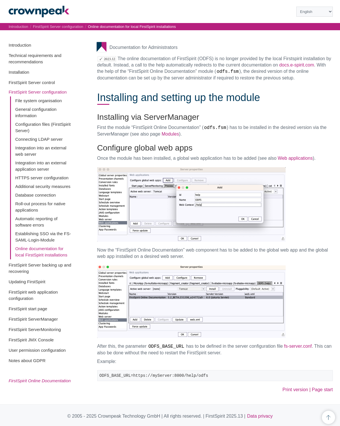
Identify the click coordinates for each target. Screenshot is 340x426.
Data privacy (260, 416)
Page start (322, 389)
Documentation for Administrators (144, 47)
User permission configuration (37, 350)
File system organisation (38, 100)
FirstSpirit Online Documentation (40, 380)
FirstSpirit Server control (32, 82)
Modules (170, 134)
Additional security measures (42, 186)
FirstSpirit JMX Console (31, 339)
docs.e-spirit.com (296, 64)
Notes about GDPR (27, 360)
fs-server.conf (298, 346)
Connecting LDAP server (39, 139)
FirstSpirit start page (28, 308)
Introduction (20, 45)
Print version (295, 389)
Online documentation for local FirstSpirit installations (132, 26)
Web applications (295, 158)
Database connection (35, 195)
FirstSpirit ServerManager (33, 319)
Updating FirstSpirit (27, 281)
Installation (19, 72)
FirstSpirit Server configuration (38, 92)
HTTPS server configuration (41, 177)
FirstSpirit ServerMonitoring (35, 329)
